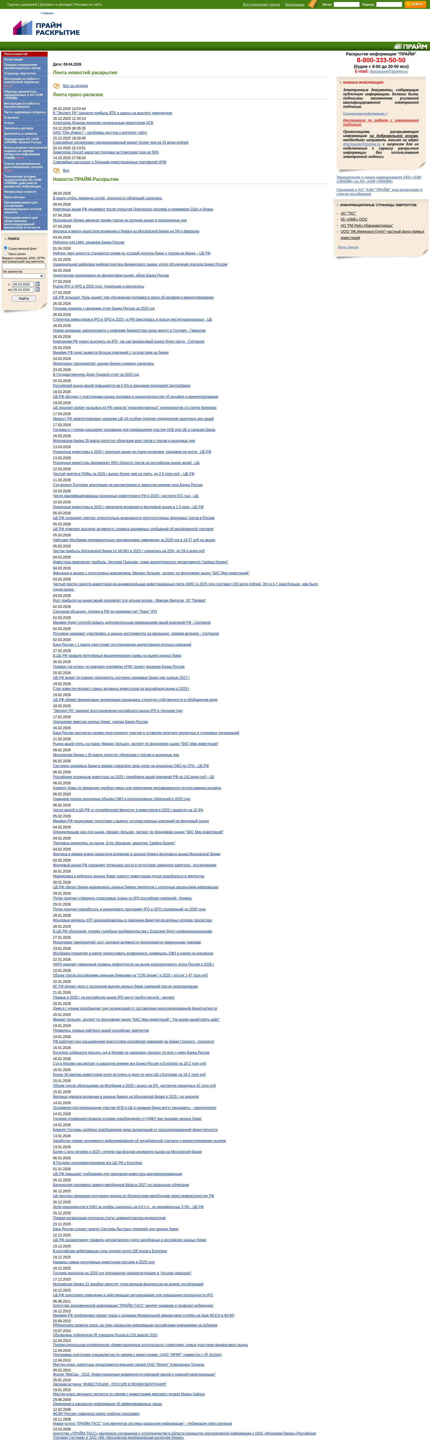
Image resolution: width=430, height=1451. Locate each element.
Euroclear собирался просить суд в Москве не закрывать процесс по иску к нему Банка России (131, 1052)
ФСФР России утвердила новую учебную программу (96, 1414)
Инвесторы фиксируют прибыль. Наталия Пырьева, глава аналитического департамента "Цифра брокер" (140, 562)
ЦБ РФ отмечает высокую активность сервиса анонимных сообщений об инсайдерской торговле (133, 529)
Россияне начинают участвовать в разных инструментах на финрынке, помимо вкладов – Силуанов (136, 633)
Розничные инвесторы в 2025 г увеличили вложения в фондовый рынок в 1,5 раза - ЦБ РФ (128, 507)
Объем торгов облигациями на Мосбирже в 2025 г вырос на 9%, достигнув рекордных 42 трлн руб (134, 1086)
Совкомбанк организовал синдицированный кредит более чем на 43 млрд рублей (120, 142)
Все (66, 170)
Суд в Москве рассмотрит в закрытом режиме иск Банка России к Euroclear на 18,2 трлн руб (129, 1064)
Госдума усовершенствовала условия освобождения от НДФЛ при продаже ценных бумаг (127, 1119)
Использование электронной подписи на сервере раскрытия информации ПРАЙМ (25, 153)
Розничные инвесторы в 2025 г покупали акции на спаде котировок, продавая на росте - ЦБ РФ (132, 452)
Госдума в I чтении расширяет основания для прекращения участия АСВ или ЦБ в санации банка (134, 430)
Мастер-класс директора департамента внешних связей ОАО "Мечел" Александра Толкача (128, 1364)
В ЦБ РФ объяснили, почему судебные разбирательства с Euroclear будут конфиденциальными (132, 931)
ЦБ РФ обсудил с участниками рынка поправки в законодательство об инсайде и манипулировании (135, 397)
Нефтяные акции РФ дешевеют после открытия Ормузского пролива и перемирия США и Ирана (133, 209)
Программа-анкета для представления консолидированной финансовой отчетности (22, 222)
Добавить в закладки (56, 4)
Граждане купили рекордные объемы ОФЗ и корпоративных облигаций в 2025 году (121, 799)
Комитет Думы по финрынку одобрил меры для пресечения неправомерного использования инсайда (137, 788)
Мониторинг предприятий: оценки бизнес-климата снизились (103, 363)
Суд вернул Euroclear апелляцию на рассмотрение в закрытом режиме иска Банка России (128, 485)
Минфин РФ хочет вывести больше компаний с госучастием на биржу (111, 352)
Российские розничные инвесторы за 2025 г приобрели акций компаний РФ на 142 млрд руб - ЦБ (133, 777)
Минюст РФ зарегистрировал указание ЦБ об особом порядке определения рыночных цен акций (133, 419)
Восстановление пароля (261, 4)
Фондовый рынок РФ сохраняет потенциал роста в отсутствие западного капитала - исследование (134, 865)
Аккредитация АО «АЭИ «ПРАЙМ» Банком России (22, 140)
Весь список (348, 247)
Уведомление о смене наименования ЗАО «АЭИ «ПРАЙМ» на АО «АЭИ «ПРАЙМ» (379, 179)
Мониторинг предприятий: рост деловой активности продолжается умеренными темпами (127, 942)
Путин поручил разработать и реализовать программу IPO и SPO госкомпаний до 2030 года (129, 909)
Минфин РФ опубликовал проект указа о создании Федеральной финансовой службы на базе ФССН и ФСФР (143, 1315)
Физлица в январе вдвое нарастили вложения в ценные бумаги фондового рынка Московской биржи (136, 854)
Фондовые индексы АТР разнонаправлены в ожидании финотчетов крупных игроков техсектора (132, 920)
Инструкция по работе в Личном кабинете (22, 105)
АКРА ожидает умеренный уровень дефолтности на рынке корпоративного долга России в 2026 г (133, 964)
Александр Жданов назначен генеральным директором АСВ (103, 123)
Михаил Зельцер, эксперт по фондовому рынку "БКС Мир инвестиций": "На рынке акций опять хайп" (136, 1019)
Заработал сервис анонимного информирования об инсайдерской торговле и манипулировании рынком (139, 1141)
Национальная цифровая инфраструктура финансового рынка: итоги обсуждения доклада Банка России (140, 264)
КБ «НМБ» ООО (354, 219)
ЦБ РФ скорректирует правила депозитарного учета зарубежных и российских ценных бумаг (130, 1240)
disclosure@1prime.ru (388, 71)
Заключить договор (18, 128)
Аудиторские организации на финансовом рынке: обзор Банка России (111, 275)
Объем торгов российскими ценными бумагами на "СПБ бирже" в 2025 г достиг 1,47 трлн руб (130, 975)
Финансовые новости (20, 191)
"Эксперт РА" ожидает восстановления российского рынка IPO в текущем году (118, 711)
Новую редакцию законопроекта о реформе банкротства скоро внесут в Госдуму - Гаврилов (129, 330)
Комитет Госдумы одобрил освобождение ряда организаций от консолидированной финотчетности (135, 1130)
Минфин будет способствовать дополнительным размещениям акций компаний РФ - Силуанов (132, 622)
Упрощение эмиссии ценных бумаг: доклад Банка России (100, 722)
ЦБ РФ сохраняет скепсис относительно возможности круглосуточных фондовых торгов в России (134, 518)
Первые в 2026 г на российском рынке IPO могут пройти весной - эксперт (114, 997)
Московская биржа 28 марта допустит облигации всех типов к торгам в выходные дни (124, 441)
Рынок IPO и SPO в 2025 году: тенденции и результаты (98, 286)
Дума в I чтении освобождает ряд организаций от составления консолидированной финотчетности (135, 1008)
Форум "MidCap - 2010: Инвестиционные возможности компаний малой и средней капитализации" (134, 1374)
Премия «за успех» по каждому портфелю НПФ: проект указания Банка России (118, 667)
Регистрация (294, 4)
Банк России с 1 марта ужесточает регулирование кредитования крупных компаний (122, 645)
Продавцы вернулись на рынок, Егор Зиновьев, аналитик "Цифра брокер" (114, 843)
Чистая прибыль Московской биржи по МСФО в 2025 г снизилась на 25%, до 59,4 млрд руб (129, 551)
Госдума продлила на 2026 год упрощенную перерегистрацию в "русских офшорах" (122, 1273)
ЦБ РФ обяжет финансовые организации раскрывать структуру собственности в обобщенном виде (135, 700)
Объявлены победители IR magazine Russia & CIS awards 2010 (105, 1335)
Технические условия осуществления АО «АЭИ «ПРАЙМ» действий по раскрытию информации (22, 181)
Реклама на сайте (88, 4)
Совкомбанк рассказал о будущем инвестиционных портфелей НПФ (109, 162)
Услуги (9, 123)
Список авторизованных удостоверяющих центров (23, 167)
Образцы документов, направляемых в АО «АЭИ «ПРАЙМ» (23, 95)
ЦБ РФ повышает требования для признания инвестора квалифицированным (117, 1174)
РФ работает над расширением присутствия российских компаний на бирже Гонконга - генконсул (133, 1041)
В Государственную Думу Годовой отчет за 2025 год (96, 375)
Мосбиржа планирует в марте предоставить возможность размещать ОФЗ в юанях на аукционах (133, 953)
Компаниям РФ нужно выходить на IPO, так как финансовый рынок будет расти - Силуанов (128, 341)
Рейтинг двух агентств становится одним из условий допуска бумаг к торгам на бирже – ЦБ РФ (131, 253)
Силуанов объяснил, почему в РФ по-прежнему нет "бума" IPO (105, 611)
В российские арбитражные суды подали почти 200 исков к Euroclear (110, 1251)
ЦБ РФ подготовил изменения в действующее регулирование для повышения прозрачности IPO (133, 1295)
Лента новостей (15, 54)
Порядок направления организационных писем (22, 66)
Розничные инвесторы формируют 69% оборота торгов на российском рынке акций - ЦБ (126, 463)
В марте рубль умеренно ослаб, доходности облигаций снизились (107, 198)
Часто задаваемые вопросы (25, 112)
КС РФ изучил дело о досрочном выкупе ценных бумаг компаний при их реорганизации (125, 986)
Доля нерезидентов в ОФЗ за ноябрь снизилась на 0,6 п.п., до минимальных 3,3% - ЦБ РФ (128, 1207)
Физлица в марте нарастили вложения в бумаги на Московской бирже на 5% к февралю (126, 231)
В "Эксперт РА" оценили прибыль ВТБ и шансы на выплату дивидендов (112, 113)
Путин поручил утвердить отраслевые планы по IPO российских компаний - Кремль (122, 898)
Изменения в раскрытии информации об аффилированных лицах (107, 1404)
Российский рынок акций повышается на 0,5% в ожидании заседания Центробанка (121, 386)
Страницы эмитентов (20, 73)
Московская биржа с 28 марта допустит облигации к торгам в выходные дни (116, 755)
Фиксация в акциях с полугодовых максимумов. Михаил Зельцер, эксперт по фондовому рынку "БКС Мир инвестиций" (151, 573)
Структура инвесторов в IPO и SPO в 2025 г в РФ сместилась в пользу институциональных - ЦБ (132, 319)
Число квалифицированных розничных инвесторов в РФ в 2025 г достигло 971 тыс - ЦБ (125, 496)
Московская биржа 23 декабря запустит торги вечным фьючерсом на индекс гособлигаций (128, 1284)
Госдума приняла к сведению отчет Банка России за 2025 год (104, 308)
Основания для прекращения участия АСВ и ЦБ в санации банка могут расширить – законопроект (134, 1108)
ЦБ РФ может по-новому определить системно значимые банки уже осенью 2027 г (121, 678)
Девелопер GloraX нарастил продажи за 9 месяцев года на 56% (106, 152)
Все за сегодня (75, 86)
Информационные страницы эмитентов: (379, 205)
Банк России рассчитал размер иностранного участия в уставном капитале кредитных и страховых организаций (146, 733)
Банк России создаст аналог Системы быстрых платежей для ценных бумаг (116, 1229)
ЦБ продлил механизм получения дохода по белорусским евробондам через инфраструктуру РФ (133, 1196)
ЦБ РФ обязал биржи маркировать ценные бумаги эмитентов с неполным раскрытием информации (135, 887)
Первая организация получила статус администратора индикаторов (109, 1218)
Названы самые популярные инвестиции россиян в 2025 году (104, 1262)
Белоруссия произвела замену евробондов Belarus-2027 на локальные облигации (121, 1185)
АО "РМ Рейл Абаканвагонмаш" (367, 226)
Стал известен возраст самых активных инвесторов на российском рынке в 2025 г (121, 689)
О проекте (11, 117)
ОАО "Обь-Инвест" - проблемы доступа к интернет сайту (100, 133)
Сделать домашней (22, 4)
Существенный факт (22, 248)
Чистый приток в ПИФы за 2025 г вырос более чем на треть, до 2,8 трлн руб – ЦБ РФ (123, 474)
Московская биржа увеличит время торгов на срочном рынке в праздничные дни (120, 220)
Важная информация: (363, 82)
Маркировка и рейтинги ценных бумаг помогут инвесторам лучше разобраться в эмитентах (128, 876)
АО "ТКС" (348, 213)
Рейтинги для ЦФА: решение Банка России (88, 242)
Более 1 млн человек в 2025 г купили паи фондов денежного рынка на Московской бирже (127, 1152)
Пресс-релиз (17, 254)
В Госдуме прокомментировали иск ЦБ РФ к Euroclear (97, 1163)
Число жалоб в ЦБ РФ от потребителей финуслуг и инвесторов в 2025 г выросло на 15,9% (128, 810)
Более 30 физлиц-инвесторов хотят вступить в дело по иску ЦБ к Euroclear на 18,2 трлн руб (129, 1075)
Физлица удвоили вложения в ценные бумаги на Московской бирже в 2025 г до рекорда (126, 1097)
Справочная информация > (365, 113)
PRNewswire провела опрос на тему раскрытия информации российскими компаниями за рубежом (135, 1325)
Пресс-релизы (14, 197)
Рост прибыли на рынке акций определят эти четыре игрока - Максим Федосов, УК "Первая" (129, 600)
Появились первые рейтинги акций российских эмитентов (101, 1030)
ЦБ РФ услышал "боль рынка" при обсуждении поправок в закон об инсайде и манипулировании (133, 297)
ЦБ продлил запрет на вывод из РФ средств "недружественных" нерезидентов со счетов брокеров (134, 408)
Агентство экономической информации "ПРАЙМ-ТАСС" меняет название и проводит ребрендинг (133, 1305)
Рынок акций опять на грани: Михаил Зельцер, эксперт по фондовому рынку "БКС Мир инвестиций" (135, 744)
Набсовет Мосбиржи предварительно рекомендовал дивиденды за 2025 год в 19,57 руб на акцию (134, 540)
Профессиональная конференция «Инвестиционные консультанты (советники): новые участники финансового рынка (150, 1345)
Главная (47, 13)
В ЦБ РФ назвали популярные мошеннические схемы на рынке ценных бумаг (117, 656)
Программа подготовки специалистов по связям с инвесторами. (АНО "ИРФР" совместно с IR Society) (137, 1355)
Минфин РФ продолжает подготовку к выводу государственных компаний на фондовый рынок (131, 821)
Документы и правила (20, 133)
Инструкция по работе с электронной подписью (22, 82)
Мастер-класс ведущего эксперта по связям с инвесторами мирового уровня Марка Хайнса (129, 1394)
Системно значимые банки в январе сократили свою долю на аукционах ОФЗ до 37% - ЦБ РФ (131, 766)
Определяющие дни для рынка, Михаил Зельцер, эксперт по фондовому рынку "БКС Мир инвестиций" (138, 832)
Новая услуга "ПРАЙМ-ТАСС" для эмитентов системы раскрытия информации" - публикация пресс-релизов (142, 1423)
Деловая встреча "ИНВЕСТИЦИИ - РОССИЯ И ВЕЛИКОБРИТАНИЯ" (110, 1384)
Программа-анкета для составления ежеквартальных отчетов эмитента (22, 207)
